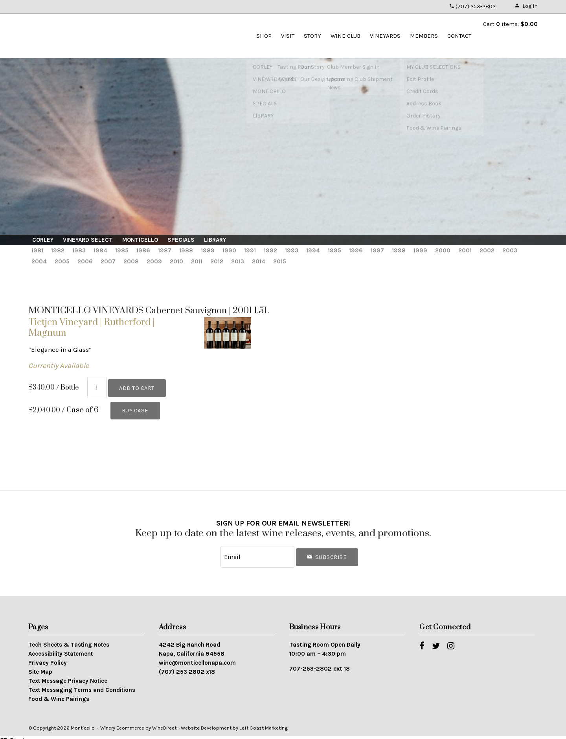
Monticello (71, 35)
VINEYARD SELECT (88, 239)
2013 (237, 261)
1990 (229, 250)
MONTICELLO (140, 239)
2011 (196, 261)
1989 (208, 250)
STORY (312, 35)
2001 (465, 250)
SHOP (264, 35)
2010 (176, 261)
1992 (270, 250)
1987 (164, 250)
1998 (399, 250)
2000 (442, 250)
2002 (487, 250)
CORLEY (42, 239)
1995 (334, 250)
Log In (526, 6)
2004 (39, 261)
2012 (216, 261)
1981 (37, 250)
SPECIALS (181, 239)
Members (424, 35)
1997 (377, 250)
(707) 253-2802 (472, 6)
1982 (57, 250)
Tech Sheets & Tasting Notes (68, 639)
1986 (143, 250)
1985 (122, 250)
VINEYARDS (385, 35)
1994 (313, 250)
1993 (291, 250)
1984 (100, 250)
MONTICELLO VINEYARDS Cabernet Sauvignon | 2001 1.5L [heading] (149, 310)
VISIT (287, 35)
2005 (62, 261)
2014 (258, 261)
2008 (131, 261)
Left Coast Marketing (263, 722)
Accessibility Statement (60, 648)
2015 (279, 261)
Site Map (40, 666)
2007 (108, 261)
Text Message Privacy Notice (67, 674)
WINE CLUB (345, 35)
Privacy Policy (47, 657)
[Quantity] (97, 386)
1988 (186, 250)
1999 (420, 250)
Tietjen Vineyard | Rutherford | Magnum (91, 327)
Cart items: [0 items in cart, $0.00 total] (510, 24)
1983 (79, 250)
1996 (356, 250)
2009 (154, 261)
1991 (250, 250)
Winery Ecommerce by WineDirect (138, 722)
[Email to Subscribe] (257, 552)
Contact (459, 35)
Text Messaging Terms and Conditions (81, 684)
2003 (509, 250)
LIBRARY (215, 239)
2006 (85, 261)
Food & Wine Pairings (58, 693)
